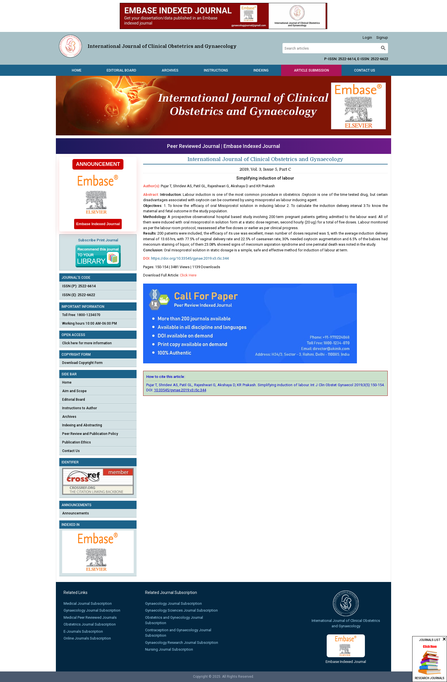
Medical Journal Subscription (88, 603)
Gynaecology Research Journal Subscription (181, 642)
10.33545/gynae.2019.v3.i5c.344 (180, 390)
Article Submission (311, 70)
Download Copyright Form (82, 363)
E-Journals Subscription (83, 631)
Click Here (188, 275)
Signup (382, 37)
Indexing (261, 70)
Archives (170, 70)
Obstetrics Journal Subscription (90, 624)
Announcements (75, 513)
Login (367, 37)
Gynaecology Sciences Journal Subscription (181, 610)
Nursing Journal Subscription (169, 649)
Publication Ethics (76, 442)
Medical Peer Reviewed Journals (90, 617)
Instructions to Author (79, 408)
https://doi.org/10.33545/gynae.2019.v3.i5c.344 (190, 258)
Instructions (216, 70)
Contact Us (364, 70)
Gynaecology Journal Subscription (92, 610)
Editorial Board (121, 70)
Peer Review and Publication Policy (90, 434)
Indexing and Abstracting (82, 425)
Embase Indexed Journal (252, 146)
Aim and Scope (74, 391)
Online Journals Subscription (87, 638)
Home (77, 70)
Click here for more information (87, 343)
